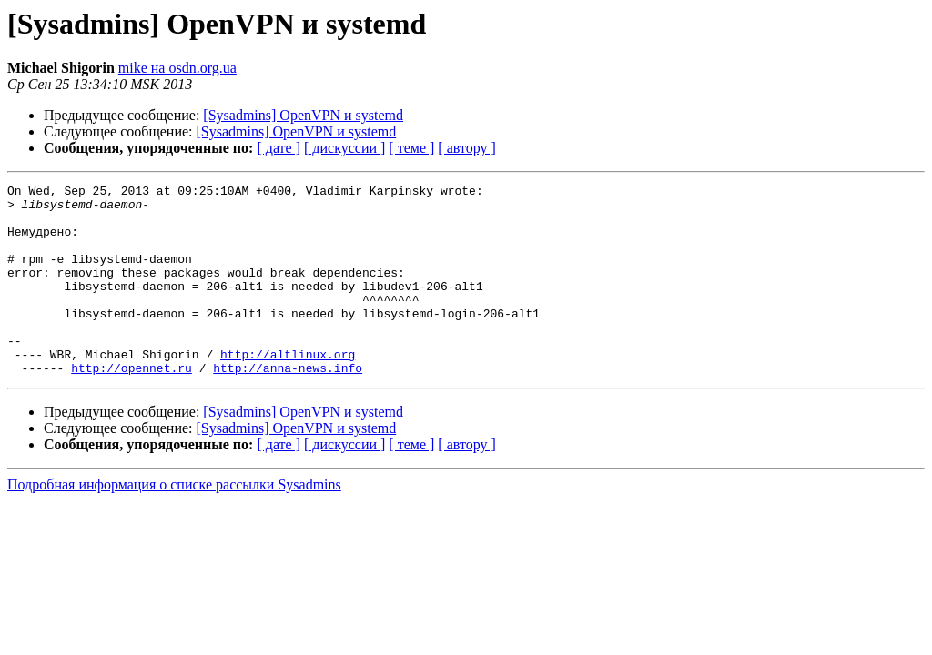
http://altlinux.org (287, 389)
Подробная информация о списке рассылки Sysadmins (174, 522)
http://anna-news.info (287, 406)
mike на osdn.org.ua (177, 68)
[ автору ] (466, 148)
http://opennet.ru (131, 406)
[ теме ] (411, 148)
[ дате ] (278, 148)
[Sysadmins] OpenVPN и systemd (303, 115)
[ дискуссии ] (344, 148)
